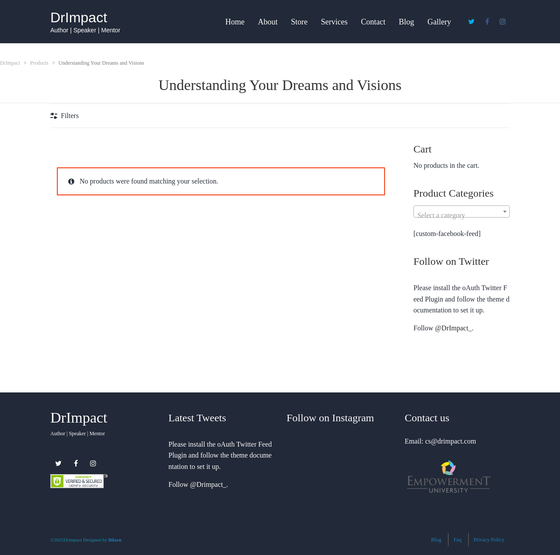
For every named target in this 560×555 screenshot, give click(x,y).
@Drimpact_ (208, 484)
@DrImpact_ (453, 328)
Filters (70, 115)
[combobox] (461, 211)
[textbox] (461, 215)
